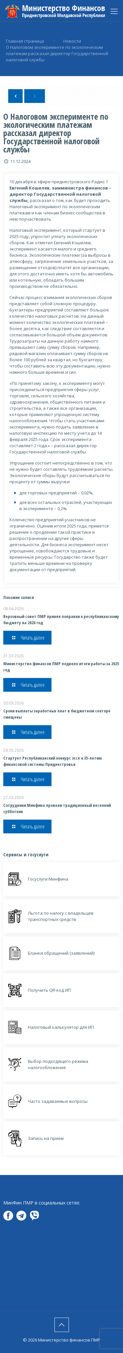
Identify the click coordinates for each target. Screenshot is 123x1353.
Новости (72, 41)
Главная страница (25, 41)
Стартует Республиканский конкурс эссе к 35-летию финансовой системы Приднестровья (52, 761)
